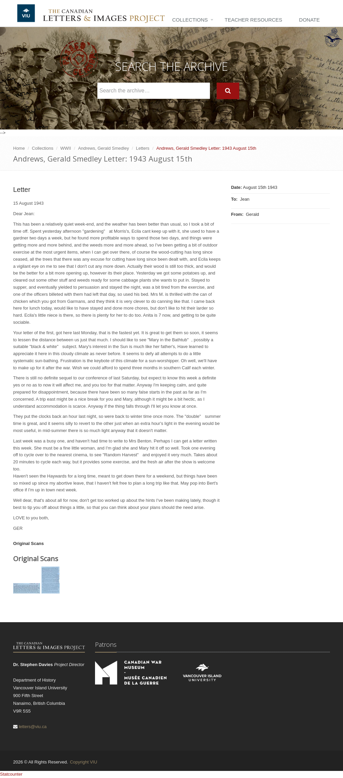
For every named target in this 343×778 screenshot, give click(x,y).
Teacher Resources (253, 20)
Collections (190, 20)
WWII (65, 148)
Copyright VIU (83, 762)
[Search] (228, 91)
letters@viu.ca (33, 726)
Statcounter (11, 774)
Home (19, 148)
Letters (143, 148)
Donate (309, 20)
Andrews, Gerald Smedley (103, 148)
